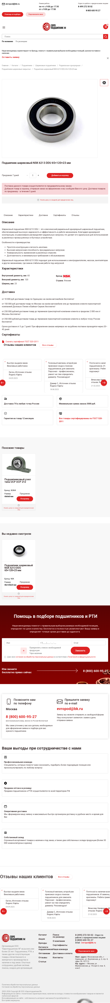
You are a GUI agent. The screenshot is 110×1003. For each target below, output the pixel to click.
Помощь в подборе (13, 14)
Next (104, 383)
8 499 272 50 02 (85, 6)
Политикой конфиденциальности (82, 657)
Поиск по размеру (58, 936)
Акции (42, 939)
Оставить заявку (10, 57)
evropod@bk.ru (70, 709)
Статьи (42, 962)
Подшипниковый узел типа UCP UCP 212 (17, 481)
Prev (3, 912)
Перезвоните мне (36, 14)
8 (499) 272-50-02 (84, 935)
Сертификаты (60, 945)
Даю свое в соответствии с (51, 657)
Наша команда (60, 949)
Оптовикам (44, 954)
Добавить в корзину (60, 176)
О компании (59, 941)
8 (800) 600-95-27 (21, 717)
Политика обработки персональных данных (20, 985)
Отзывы (43, 958)
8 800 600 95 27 (93, 10)
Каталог (43, 935)
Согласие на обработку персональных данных (21, 987)
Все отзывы (48, 345)
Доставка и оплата (62, 954)
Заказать (80, 650)
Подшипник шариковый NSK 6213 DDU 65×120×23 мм (18, 568)
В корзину (25, 499)
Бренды (43, 943)
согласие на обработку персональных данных (35, 657)
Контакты (58, 958)
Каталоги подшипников (46, 948)
